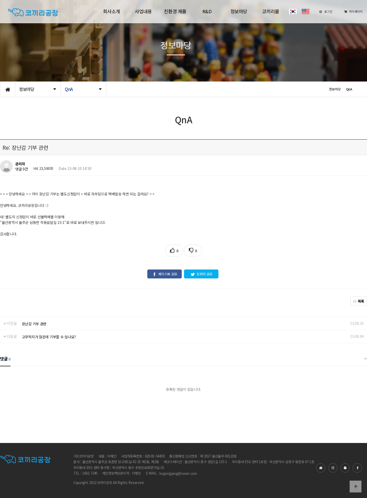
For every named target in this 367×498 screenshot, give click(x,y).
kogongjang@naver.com (178, 473)
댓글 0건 (21, 169)
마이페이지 (353, 11)
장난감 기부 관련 (34, 323)
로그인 (325, 11)
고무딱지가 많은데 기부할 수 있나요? (49, 336)
